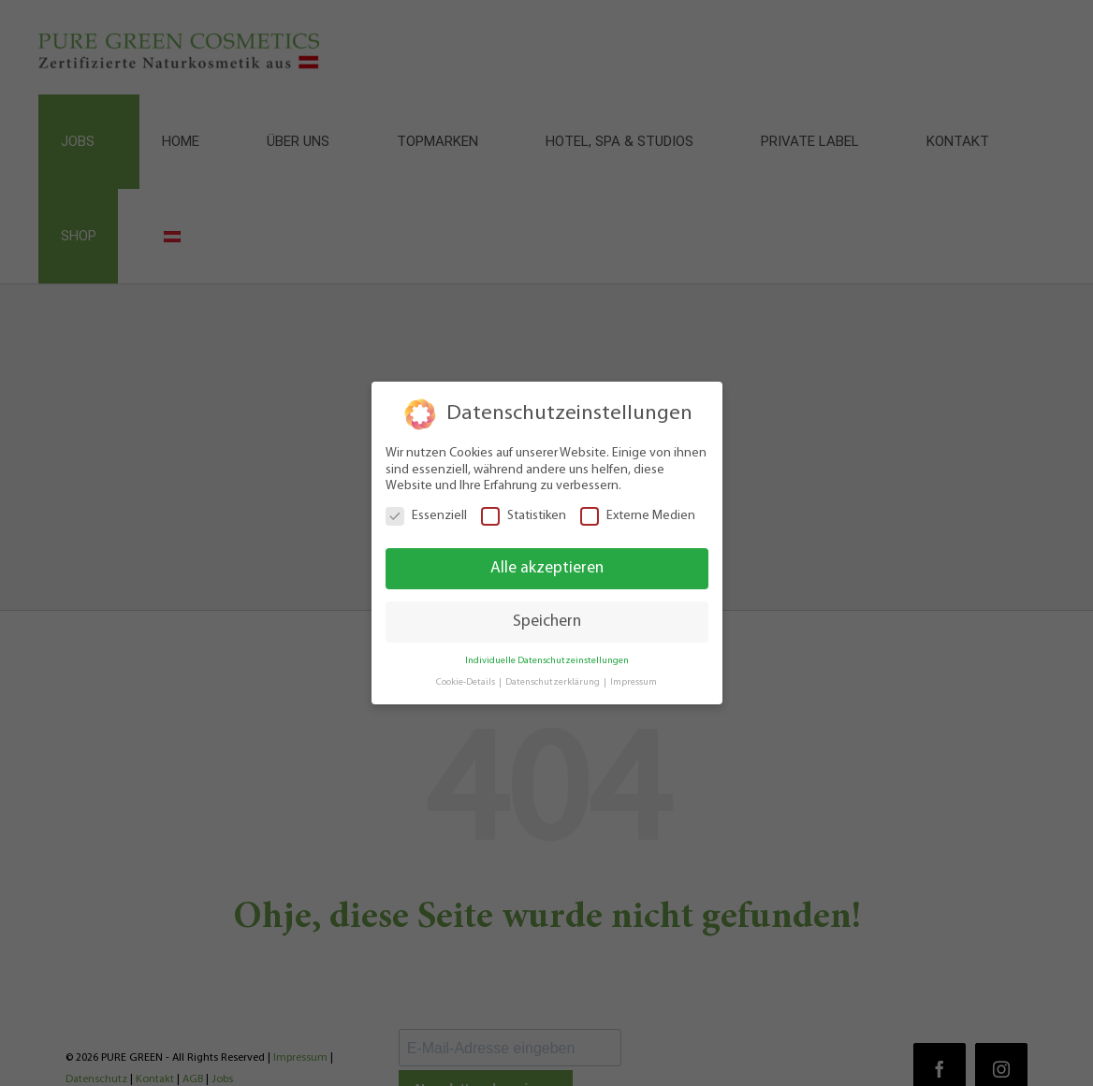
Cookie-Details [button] (466, 682)
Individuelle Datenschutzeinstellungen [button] (547, 661)
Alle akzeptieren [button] (547, 568)
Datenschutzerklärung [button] (553, 682)
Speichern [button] (547, 622)
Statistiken (523, 515)
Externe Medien (637, 515)
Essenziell (426, 515)
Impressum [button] (633, 682)
